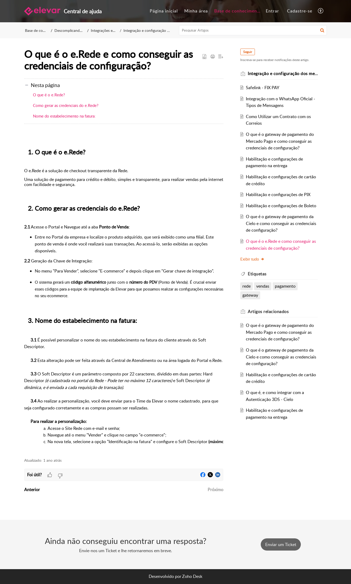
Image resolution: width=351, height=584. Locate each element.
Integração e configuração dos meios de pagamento (165, 30)
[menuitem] (164, 11)
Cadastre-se (299, 11)
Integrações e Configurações (114, 30)
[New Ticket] (281, 544)
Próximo (215, 489)
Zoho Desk (192, 576)
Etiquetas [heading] (257, 274)
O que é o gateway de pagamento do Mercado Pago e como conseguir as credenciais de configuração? (280, 141)
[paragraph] (123, 295)
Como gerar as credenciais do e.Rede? (66, 105)
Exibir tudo (252, 259)
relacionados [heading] (268, 311)
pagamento (285, 286)
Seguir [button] (247, 52)
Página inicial (164, 11)
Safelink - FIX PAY (262, 87)
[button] (321, 11)
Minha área (196, 11)
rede (246, 286)
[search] (253, 30)
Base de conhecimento (238, 11)
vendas (262, 286)
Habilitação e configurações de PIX (278, 194)
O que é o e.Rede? (49, 94)
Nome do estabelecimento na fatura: (64, 116)
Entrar (272, 11)
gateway (250, 295)
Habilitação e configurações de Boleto (281, 206)
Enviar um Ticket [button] (280, 544)
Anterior (32, 489)
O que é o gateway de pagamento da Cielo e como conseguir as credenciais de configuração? (281, 223)
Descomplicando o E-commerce (80, 30)
